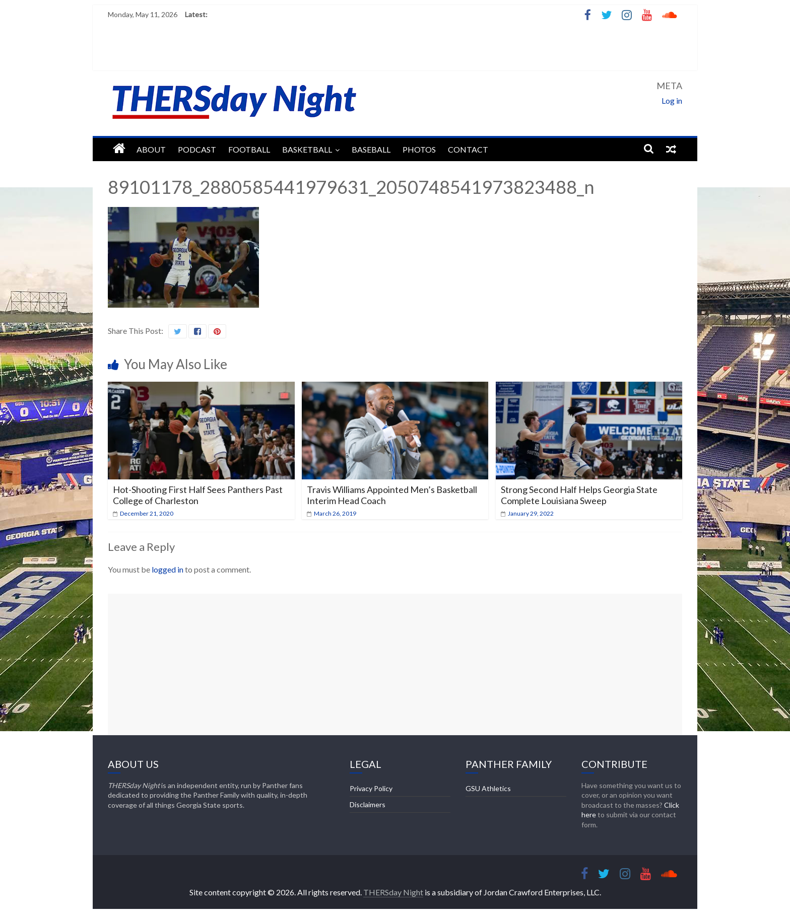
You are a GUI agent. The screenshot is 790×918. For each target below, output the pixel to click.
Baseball (371, 149)
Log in (672, 100)
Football (249, 149)
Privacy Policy (371, 788)
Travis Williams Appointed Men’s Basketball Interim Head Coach (392, 495)
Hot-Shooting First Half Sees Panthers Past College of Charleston (198, 495)
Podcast (197, 149)
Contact (468, 149)
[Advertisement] (395, 664)
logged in (167, 569)
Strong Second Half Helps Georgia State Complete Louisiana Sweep (579, 495)
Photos (419, 149)
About (151, 149)
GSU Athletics (488, 788)
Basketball (307, 149)
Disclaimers (367, 804)
